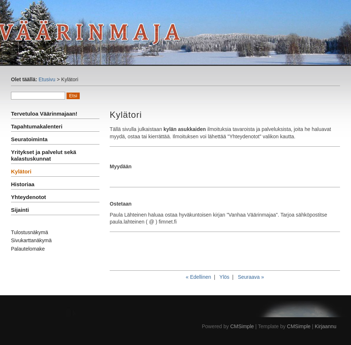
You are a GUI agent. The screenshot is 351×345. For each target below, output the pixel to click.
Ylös (224, 277)
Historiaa (22, 184)
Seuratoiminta (29, 139)
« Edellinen (198, 277)
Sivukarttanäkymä (31, 240)
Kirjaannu (325, 326)
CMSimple (242, 326)
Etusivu (46, 79)
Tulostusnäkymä (29, 232)
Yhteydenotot (28, 197)
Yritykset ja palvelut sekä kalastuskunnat (43, 155)
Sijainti (20, 210)
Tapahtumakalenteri (37, 126)
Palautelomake (28, 249)
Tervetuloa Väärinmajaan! (44, 113)
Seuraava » (251, 277)
